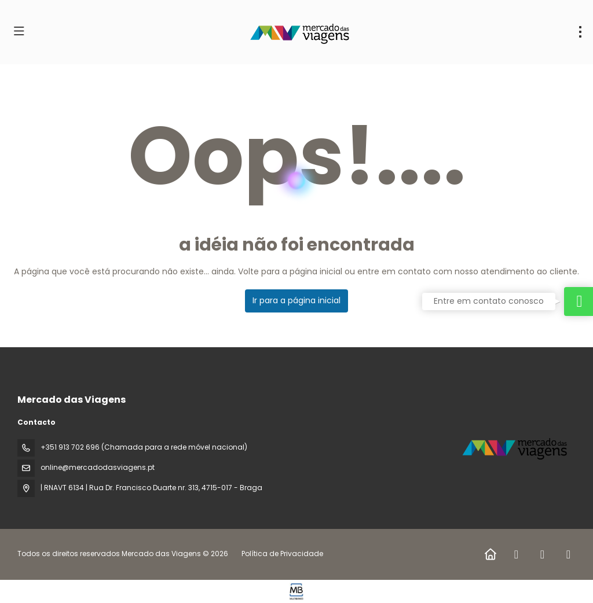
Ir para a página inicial (296, 300)
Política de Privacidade (282, 553)
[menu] (580, 32)
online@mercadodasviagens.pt (98, 467)
